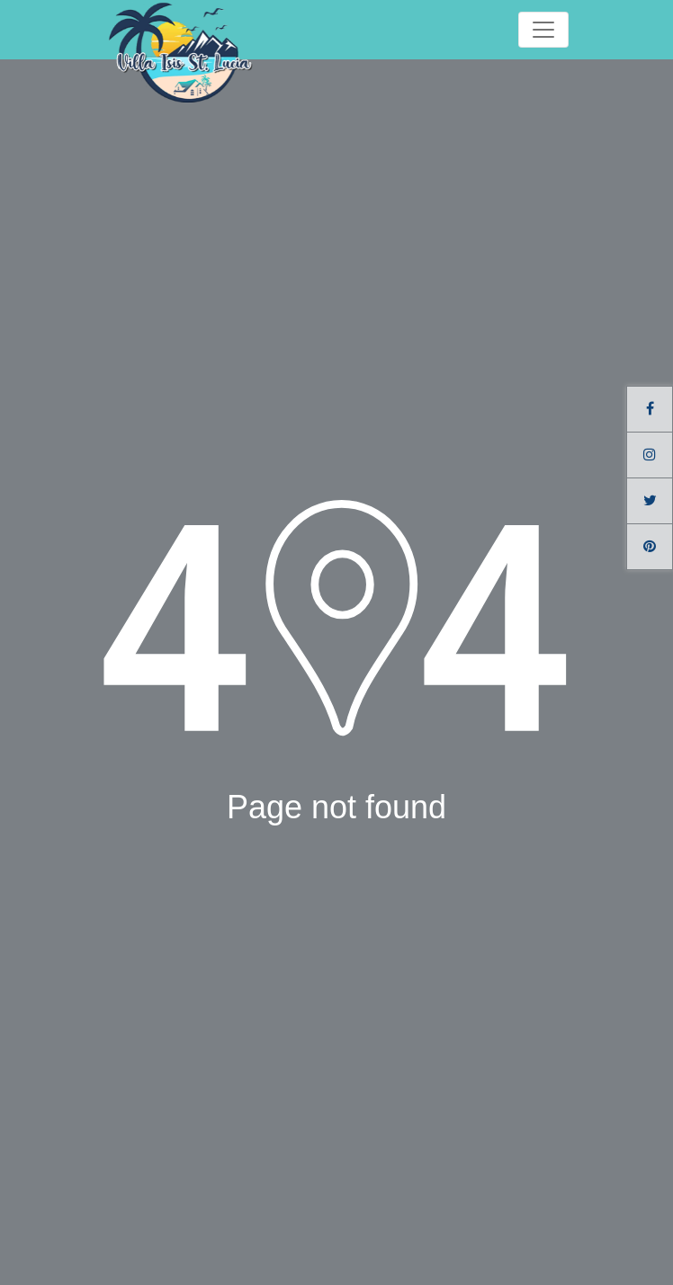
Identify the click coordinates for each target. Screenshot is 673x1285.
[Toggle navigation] (543, 30)
